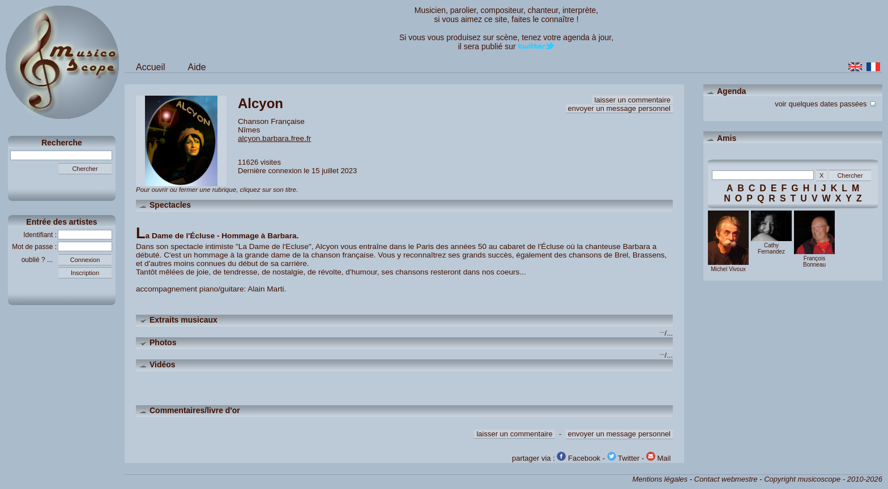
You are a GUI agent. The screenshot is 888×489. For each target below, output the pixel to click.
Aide (197, 67)
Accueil (150, 67)
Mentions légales (660, 479)
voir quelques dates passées (826, 102)
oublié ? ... (40, 260)
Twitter (623, 458)
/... (666, 333)
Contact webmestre (726, 479)
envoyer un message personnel (619, 108)
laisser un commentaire (633, 100)
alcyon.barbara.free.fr (274, 138)
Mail (658, 458)
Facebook (578, 458)
